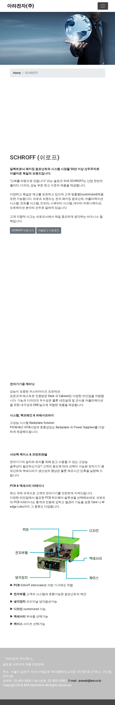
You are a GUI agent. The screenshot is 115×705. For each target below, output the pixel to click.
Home (17, 73)
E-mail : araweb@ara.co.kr (84, 680)
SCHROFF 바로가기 (23, 230)
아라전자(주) (20, 6)
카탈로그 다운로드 (48, 230)
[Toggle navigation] (103, 6)
